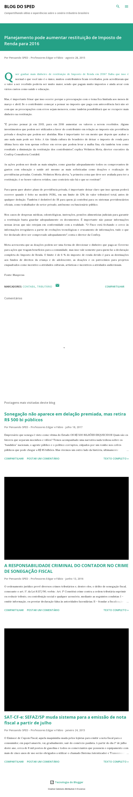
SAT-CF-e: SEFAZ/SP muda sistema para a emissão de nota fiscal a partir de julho (65, 720)
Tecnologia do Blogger (66, 782)
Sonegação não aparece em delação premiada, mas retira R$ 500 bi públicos (65, 417)
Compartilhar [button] (114, 286)
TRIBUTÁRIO (44, 286)
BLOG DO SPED (19, 6)
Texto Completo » (116, 458)
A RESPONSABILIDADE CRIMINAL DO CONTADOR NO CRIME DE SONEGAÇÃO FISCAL (66, 568)
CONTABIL (29, 286)
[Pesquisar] (118, 6)
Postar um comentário (43, 458)
